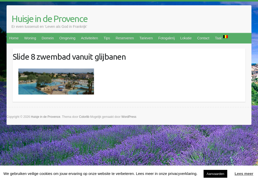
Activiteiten (89, 38)
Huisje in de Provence (49, 18)
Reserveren (125, 38)
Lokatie (186, 38)
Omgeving (67, 38)
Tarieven (146, 38)
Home (14, 38)
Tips (107, 38)
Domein (48, 38)
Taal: (221, 37)
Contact (203, 38)
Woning (30, 38)
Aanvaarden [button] (215, 174)
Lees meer (244, 173)
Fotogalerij (166, 38)
